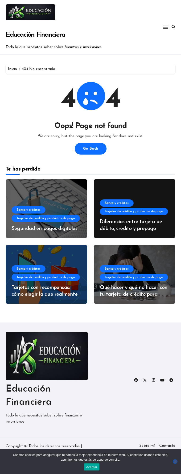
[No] (175, 461)
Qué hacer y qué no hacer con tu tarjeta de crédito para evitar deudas (133, 294)
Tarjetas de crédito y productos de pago (45, 218)
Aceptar (91, 467)
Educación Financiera (35, 35)
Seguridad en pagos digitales (44, 228)
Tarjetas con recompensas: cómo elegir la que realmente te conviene (45, 294)
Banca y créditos (28, 209)
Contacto (167, 446)
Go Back (90, 149)
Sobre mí (147, 446)
